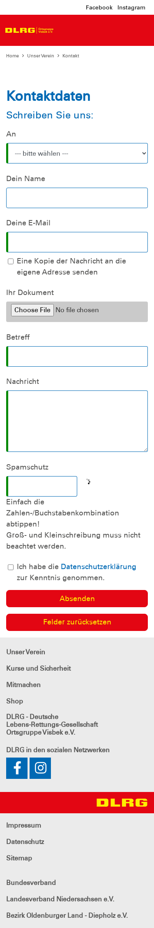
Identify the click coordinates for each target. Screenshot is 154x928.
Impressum (23, 825)
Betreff (18, 337)
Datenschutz (25, 842)
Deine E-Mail (28, 222)
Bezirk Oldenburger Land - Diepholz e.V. (67, 915)
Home (12, 56)
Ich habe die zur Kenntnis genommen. (76, 572)
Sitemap (19, 858)
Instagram (131, 7)
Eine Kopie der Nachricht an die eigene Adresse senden (71, 266)
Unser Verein (40, 56)
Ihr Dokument (30, 292)
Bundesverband (31, 883)
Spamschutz (27, 467)
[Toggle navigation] (64, 30)
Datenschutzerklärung (98, 566)
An (11, 133)
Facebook (99, 7)
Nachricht (22, 381)
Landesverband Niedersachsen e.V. (60, 899)
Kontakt (70, 56)
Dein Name (25, 178)
